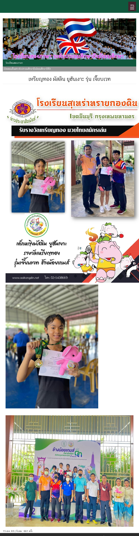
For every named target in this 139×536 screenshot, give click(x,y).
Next (133, 39)
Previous (5, 39)
